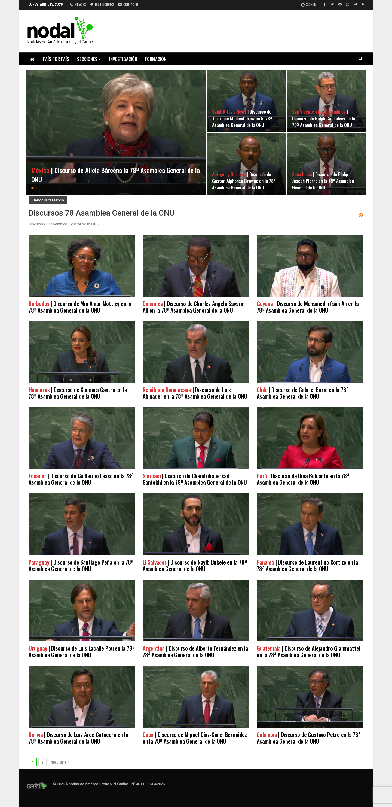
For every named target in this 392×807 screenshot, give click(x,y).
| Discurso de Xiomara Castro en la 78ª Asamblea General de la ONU (78, 392)
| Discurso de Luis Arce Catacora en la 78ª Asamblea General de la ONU (78, 737)
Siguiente (60, 762)
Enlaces (78, 4)
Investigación (123, 59)
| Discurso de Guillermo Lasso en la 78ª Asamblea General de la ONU (81, 478)
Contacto (128, 4)
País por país (56, 59)
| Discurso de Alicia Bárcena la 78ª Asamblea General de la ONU (115, 174)
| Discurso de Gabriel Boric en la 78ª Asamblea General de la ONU (302, 392)
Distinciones (102, 4)
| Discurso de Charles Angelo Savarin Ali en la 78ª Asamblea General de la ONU (194, 306)
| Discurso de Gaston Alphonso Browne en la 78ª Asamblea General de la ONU (244, 181)
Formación (155, 59)
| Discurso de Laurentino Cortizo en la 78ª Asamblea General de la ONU (307, 565)
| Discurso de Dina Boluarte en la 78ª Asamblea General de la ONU (303, 478)
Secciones (87, 59)
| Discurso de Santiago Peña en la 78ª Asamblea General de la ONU (81, 565)
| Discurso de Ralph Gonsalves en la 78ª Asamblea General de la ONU (323, 118)
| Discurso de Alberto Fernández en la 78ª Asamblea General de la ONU (195, 651)
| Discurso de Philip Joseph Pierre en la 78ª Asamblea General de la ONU (323, 181)
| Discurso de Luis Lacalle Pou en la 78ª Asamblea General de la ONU (81, 651)
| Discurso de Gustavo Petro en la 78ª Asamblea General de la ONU (309, 737)
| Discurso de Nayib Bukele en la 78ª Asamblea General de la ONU (195, 565)
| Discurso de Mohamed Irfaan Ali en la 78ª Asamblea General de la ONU (308, 306)
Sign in (308, 4)
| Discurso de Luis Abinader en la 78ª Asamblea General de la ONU (195, 392)
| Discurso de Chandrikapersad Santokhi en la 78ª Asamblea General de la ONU (195, 478)
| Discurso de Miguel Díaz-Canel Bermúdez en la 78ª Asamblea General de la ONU (195, 737)
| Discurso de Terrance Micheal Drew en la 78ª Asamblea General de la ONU (242, 118)
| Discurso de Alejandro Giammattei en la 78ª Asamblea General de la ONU (308, 651)
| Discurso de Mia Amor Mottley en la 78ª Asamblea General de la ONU (80, 306)
